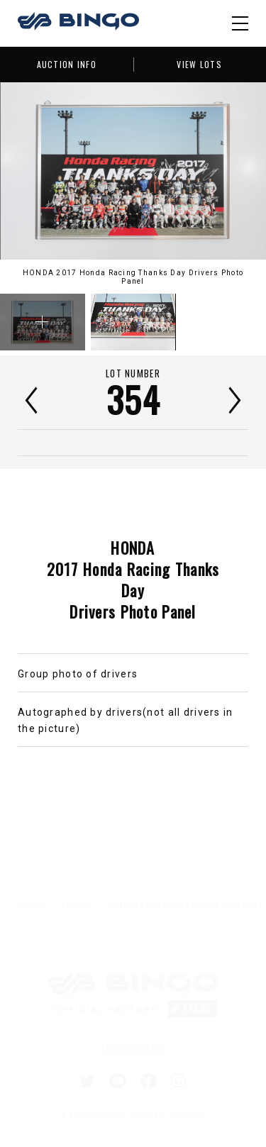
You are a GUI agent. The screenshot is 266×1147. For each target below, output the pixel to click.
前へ (31, 400)
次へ (234, 400)
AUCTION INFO (66, 64)
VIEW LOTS (199, 64)
